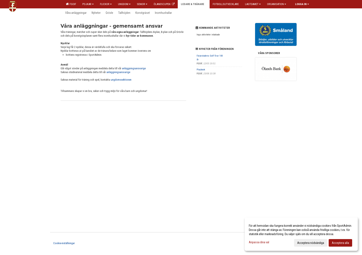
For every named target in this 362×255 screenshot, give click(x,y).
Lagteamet (253, 4)
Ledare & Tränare (193, 4)
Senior (142, 4)
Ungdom (124, 4)
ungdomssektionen (121, 79)
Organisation (276, 4)
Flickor (106, 4)
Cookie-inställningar (64, 243)
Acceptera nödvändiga (310, 243)
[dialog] (301, 234)
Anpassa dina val (259, 242)
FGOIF (71, 4)
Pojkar (88, 4)
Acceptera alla (340, 243)
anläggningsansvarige (134, 68)
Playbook (201, 69)
